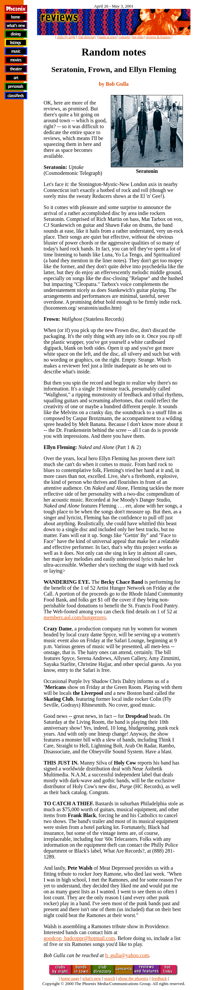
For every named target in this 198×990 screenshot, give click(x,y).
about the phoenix (133, 978)
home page (70, 978)
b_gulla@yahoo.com (127, 955)
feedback (159, 978)
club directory (87, 37)
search (109, 978)
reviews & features (158, 37)
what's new (91, 978)
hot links (138, 37)
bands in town (107, 37)
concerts (124, 37)
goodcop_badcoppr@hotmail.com (79, 938)
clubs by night (66, 37)
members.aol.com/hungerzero (75, 617)
